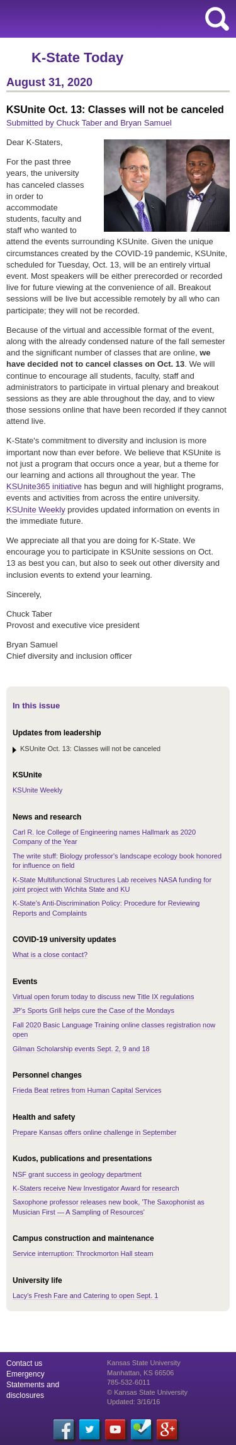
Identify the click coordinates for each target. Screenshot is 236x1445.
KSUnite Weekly (35, 509)
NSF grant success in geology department (77, 1174)
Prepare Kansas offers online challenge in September (94, 1132)
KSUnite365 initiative (44, 486)
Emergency (25, 1374)
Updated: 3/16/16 (133, 1401)
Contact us (24, 1363)
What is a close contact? (50, 954)
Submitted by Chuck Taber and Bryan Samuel (89, 122)
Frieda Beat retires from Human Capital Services (87, 1090)
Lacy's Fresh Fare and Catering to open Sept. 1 (85, 1295)
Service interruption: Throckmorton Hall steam (83, 1253)
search (217, 18)
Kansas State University (115, 19)
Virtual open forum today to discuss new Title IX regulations (103, 996)
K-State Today (77, 57)
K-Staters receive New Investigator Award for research (96, 1188)
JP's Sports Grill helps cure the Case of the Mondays (93, 1010)
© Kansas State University (147, 1392)
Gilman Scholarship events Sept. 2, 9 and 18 (81, 1049)
